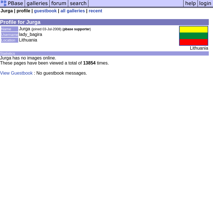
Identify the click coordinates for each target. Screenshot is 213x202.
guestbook (45, 10)
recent (95, 10)
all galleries (72, 10)
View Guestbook (16, 73)
